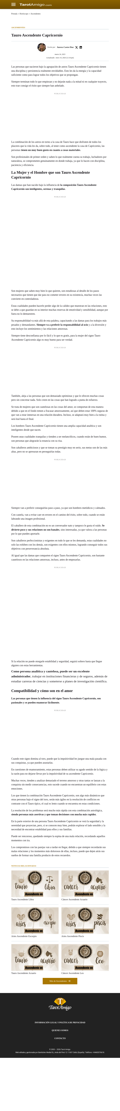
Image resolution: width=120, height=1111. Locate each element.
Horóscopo (24, 14)
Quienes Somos (60, 1084)
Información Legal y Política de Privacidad (60, 1076)
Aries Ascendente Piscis (72, 989)
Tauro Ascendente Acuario (23, 1026)
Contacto (60, 1091)
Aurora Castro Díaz (65, 100)
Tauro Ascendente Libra (22, 952)
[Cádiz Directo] (35, 4)
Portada (14, 14)
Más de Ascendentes (60, 1034)
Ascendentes (35, 14)
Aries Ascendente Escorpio (24, 989)
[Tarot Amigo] (60, 1057)
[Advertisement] (60, 170)
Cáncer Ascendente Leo (72, 1026)
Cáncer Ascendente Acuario (74, 952)
